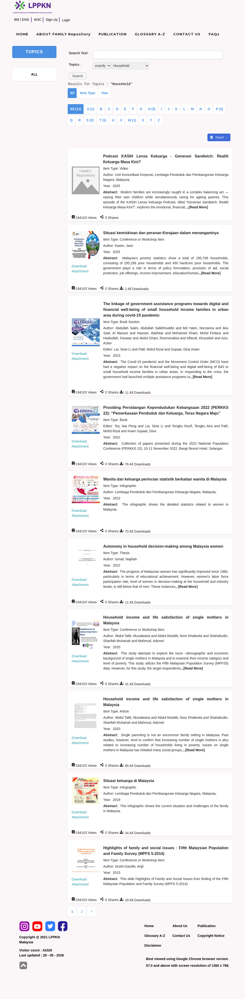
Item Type (87, 93)
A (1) (90, 109)
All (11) (75, 109)
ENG (25, 20)
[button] (78, 75)
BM (16, 20)
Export (217, 137)
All (72, 93)
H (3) (151, 109)
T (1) (102, 120)
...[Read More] (197, 207)
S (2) (90, 120)
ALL (34, 74)
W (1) (132, 120)
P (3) (219, 109)
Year (104, 93)
